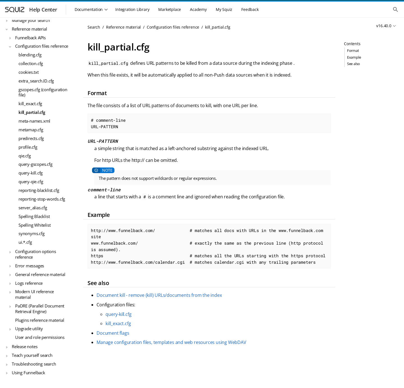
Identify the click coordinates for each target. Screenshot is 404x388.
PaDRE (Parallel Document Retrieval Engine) (39, 308)
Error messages (29, 265)
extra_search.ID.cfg (36, 81)
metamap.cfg (31, 129)
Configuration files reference (41, 46)
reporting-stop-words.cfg (42, 199)
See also (353, 63)
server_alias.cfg (33, 207)
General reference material (40, 274)
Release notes (24, 346)
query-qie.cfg (31, 181)
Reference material (29, 29)
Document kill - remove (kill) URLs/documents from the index (159, 295)
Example (354, 57)
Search (94, 27)
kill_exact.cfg (30, 103)
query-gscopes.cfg (35, 164)
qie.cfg (25, 156)
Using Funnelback (28, 372)
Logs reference (29, 283)
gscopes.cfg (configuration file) (43, 92)
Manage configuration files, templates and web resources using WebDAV (171, 342)
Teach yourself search (32, 355)
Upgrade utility (29, 328)
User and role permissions (40, 337)
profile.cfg (28, 147)
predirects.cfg (31, 138)
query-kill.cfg (31, 173)
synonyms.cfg (32, 233)
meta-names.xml (34, 121)
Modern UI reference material (34, 294)
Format (353, 50)
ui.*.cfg (25, 242)
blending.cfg (30, 55)
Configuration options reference (35, 254)
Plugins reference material (39, 320)
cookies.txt (29, 72)
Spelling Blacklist (34, 216)
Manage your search (31, 20)
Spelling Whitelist (34, 225)
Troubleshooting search (34, 364)
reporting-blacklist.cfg (39, 190)
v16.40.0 (383, 25)
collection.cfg (31, 63)
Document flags (113, 333)
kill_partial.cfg (32, 112)
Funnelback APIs (30, 37)
